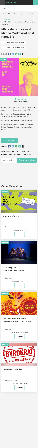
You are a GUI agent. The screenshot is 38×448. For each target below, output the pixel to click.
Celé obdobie (7, 14)
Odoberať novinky (27, 160)
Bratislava (20, 99)
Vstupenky (9, 141)
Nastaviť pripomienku (15, 42)
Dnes (15, 14)
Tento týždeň (30, 14)
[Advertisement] (19, 171)
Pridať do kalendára (15, 48)
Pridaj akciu (35, 2)
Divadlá (7, 19)
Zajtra (21, 14)
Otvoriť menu (2, 2)
